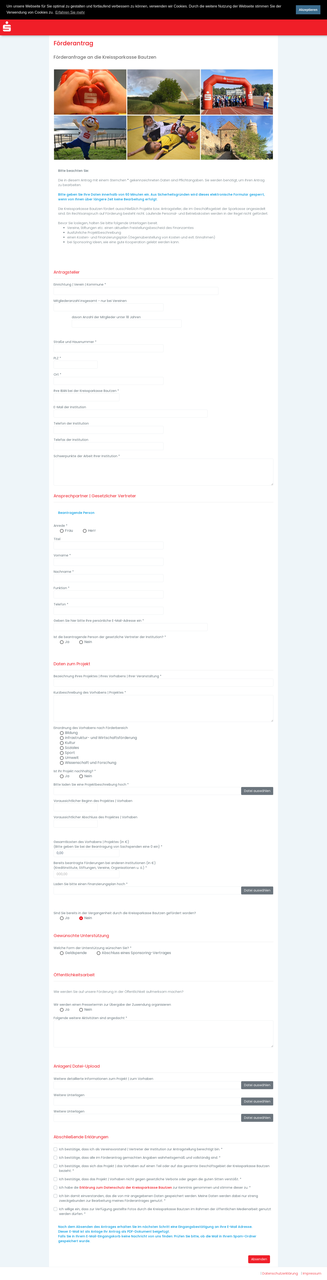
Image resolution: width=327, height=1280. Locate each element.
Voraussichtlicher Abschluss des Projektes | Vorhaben (95, 816)
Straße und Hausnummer (75, 341)
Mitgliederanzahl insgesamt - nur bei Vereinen (90, 300)
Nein (88, 641)
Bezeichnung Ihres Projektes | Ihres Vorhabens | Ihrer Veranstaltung (107, 675)
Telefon (61, 604)
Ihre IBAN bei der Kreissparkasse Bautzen (86, 390)
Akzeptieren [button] (308, 10)
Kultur (70, 742)
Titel (57, 538)
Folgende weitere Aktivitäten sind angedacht (90, 1017)
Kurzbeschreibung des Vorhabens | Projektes (90, 692)
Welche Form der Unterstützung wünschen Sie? (92, 947)
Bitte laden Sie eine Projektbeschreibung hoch (91, 784)
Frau (69, 530)
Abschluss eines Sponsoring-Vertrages (136, 952)
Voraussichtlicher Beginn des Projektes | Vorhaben (93, 800)
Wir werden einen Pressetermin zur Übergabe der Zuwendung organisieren (112, 1004)
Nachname (64, 571)
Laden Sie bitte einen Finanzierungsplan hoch (91, 883)
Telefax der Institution (71, 439)
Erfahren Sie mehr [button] (70, 12)
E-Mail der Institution (70, 406)
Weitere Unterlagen (69, 1094)
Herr (92, 530)
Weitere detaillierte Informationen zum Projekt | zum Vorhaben (103, 1078)
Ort (57, 374)
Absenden (259, 1258)
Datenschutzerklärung (280, 1273)
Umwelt (72, 757)
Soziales (72, 747)
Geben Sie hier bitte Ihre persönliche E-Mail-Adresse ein (99, 620)
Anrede (60, 525)
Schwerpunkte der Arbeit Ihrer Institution (87, 455)
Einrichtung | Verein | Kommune (80, 284)
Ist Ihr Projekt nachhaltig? (75, 770)
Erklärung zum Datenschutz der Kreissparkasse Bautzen (125, 1187)
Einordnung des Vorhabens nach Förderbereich (91, 727)
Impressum (312, 1273)
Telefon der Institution (71, 423)
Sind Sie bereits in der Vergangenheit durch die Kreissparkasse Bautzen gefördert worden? (125, 912)
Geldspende (76, 952)
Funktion (61, 587)
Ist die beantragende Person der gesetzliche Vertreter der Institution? (110, 636)
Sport (70, 752)
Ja (67, 641)
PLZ (57, 357)
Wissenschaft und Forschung (90, 762)
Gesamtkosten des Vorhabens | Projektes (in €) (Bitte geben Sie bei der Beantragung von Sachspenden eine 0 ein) (108, 843)
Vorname (62, 555)
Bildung (71, 732)
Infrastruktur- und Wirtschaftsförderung (101, 737)
